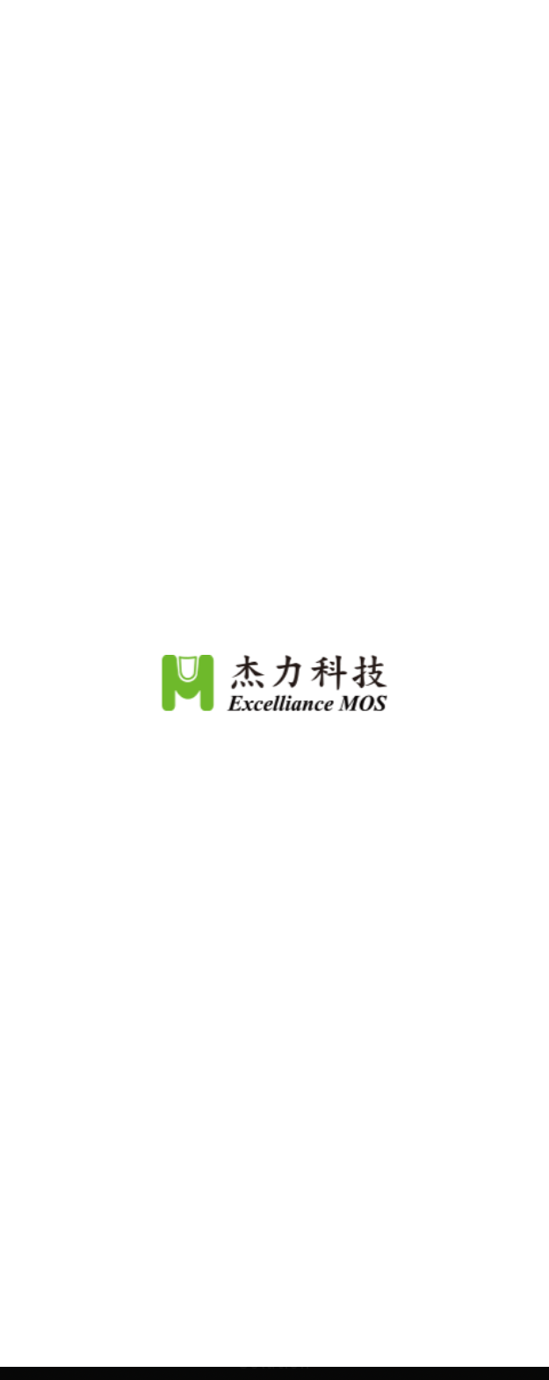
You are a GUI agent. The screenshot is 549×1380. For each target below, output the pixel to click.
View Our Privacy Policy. (351, 1280)
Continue (275, 1335)
